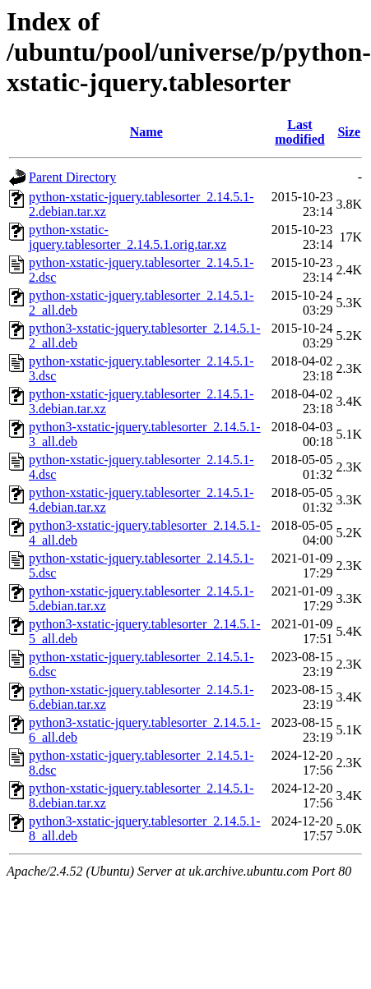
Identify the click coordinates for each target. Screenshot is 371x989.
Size (348, 132)
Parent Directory (72, 177)
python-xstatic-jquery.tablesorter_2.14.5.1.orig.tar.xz (127, 237)
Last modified (299, 131)
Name (146, 132)
